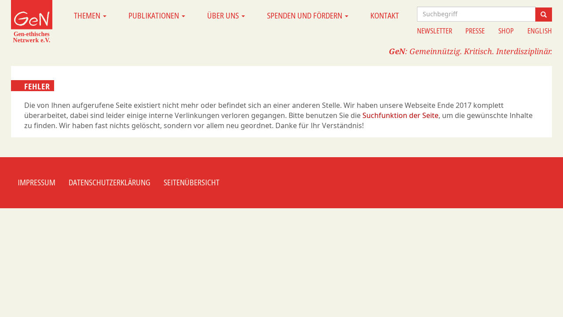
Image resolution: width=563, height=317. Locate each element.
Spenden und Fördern (307, 15)
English (539, 31)
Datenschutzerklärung (109, 182)
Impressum (36, 182)
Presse (475, 31)
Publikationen (156, 15)
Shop (506, 31)
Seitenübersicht (191, 182)
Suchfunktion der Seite (400, 115)
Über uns (226, 15)
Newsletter (434, 31)
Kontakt (384, 15)
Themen (90, 15)
